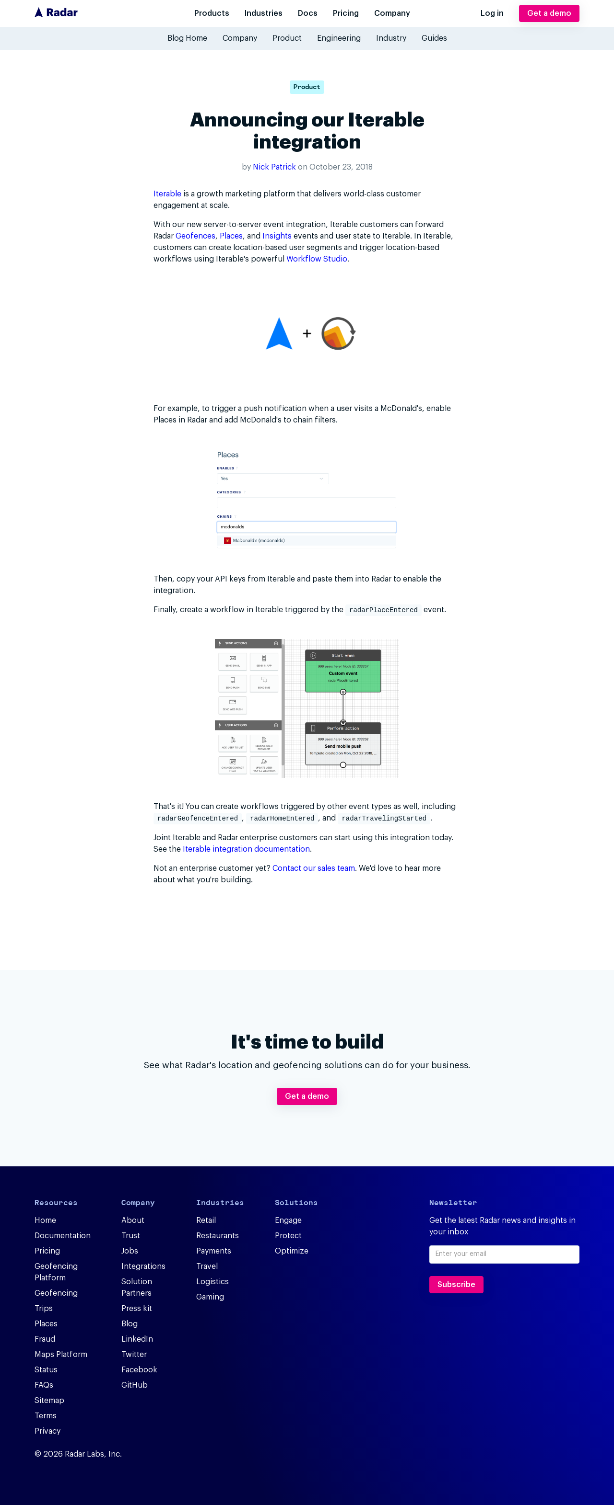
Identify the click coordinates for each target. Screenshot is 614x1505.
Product (307, 87)
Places (231, 236)
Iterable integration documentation (246, 848)
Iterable (167, 194)
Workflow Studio (316, 259)
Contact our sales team (313, 867)
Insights (277, 236)
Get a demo (549, 13)
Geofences (195, 236)
